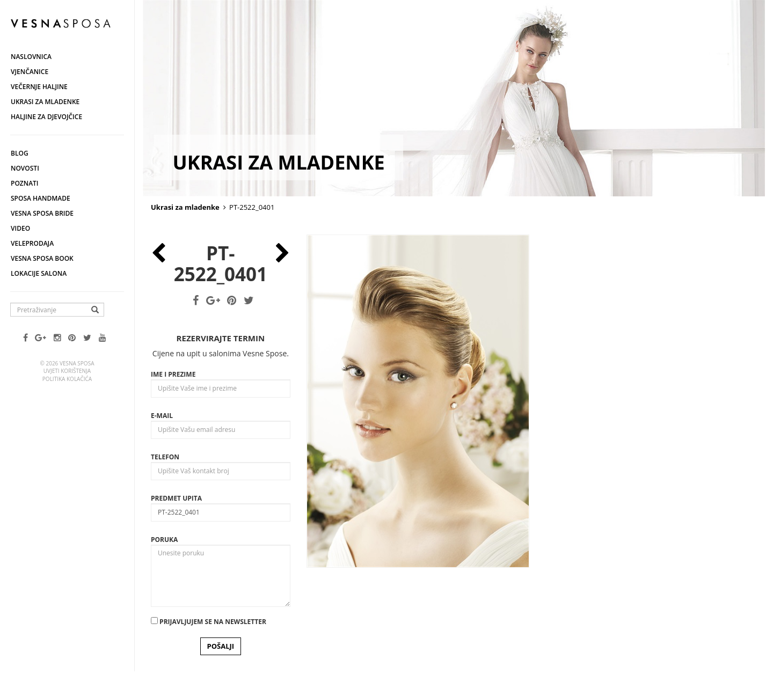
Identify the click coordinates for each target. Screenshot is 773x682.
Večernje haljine (39, 86)
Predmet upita (176, 498)
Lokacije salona (39, 273)
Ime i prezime (173, 374)
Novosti (25, 168)
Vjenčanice (29, 71)
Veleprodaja (32, 243)
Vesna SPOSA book (42, 258)
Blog (19, 153)
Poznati (25, 183)
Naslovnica (31, 56)
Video (20, 228)
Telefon (165, 456)
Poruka (164, 539)
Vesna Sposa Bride (42, 213)
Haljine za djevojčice (46, 116)
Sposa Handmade (40, 198)
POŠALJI (221, 646)
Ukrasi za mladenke (45, 101)
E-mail (162, 415)
